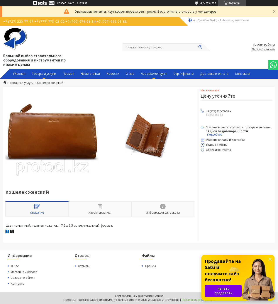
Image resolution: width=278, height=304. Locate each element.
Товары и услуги (44, 73)
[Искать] (200, 47)
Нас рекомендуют (154, 73)
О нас (130, 73)
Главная (19, 73)
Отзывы (83, 266)
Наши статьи (90, 73)
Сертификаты (183, 73)
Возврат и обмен (23, 278)
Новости (112, 73)
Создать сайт (65, 3)
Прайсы (150, 266)
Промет (68, 73)
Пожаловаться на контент (198, 300)
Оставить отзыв (263, 49)
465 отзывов (208, 3)
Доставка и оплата (214, 73)
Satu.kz (158, 296)
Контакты (242, 73)
